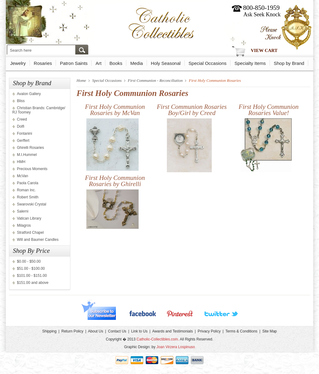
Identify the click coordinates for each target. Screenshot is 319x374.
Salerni (22, 211)
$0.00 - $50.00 (29, 261)
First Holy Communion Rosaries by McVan (115, 110)
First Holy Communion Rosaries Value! (269, 110)
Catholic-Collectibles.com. (157, 339)
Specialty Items (250, 63)
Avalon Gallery (29, 94)
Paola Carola (27, 183)
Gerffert (23, 140)
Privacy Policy (209, 331)
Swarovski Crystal (31, 204)
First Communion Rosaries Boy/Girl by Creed (192, 110)
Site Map (269, 331)
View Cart (264, 50)
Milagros (24, 225)
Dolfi (20, 126)
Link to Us (139, 331)
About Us (95, 331)
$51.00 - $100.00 (31, 268)
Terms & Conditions (242, 331)
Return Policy (72, 331)
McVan (22, 176)
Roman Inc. (26, 190)
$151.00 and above (33, 282)
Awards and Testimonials (172, 331)
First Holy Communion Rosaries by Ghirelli (115, 181)
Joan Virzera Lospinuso (175, 347)
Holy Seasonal (166, 63)
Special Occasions (207, 63)
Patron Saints (74, 63)
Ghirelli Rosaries (30, 147)
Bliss (21, 101)
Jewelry (18, 63)
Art (98, 63)
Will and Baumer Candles (37, 239)
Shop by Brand (289, 63)
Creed (22, 119)
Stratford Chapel (30, 232)
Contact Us (117, 331)
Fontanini (24, 133)
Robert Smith (27, 197)
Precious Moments (32, 169)
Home (81, 80)
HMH (21, 162)
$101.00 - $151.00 (32, 275)
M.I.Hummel (27, 155)
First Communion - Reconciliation (155, 80)
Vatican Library (29, 218)
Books (115, 63)
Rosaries (43, 63)
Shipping (49, 331)
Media (136, 63)
